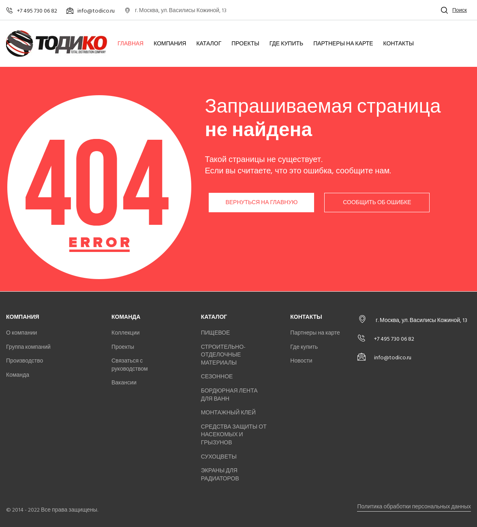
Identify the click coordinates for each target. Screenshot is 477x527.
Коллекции (125, 332)
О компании (21, 332)
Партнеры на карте (343, 44)
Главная (130, 44)
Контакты (398, 44)
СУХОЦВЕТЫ (219, 456)
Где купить (287, 44)
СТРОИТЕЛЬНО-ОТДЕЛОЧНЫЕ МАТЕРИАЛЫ (223, 354)
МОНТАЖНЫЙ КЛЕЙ (228, 412)
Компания (170, 44)
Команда (17, 375)
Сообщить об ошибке (377, 202)
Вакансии (124, 382)
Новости (301, 360)
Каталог (208, 44)
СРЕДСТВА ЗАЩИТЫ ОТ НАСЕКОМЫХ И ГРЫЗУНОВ (234, 434)
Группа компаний (28, 347)
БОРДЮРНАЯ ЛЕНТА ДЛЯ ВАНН (229, 394)
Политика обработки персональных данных (414, 506)
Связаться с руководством (129, 364)
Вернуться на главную (261, 202)
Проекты (245, 44)
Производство (24, 360)
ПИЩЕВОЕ (215, 332)
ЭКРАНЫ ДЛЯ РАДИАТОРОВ (220, 474)
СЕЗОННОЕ (217, 376)
